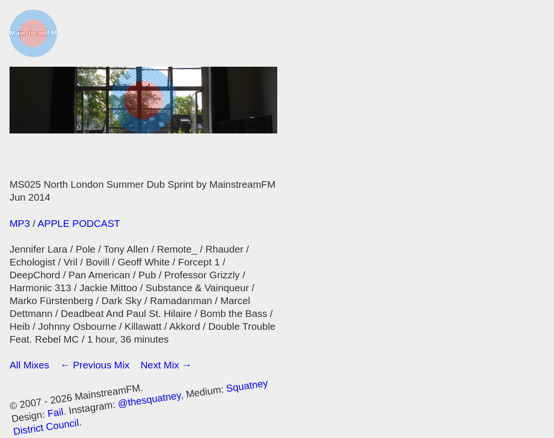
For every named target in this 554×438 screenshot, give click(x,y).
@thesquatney (149, 399)
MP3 (20, 223)
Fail (55, 412)
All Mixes (29, 364)
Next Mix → (166, 364)
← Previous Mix (95, 364)
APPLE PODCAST (79, 223)
